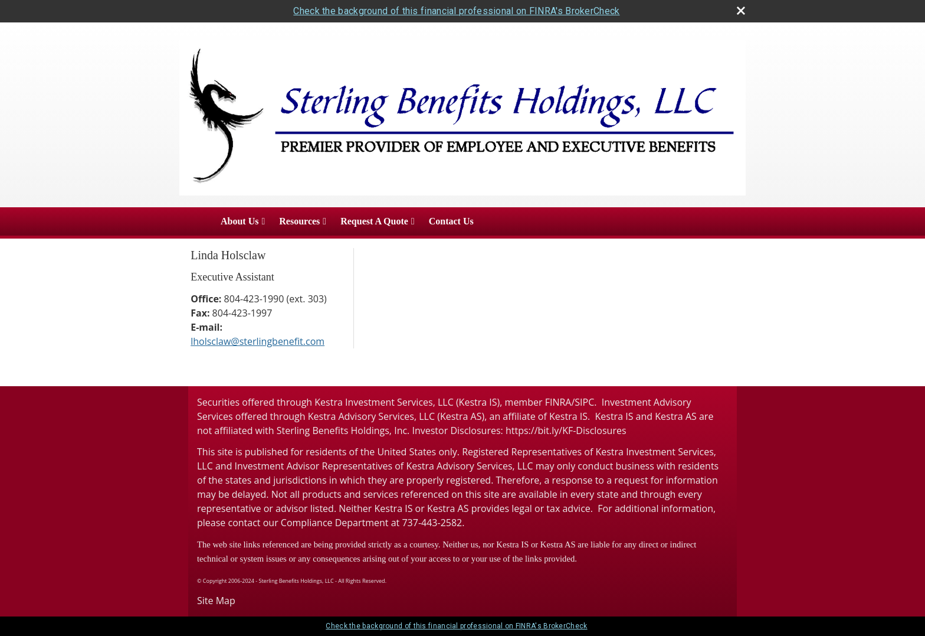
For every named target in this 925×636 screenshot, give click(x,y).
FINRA (558, 402)
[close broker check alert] (741, 10)
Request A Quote (374, 221)
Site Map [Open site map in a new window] (216, 600)
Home (196, 221)
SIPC (584, 402)
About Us (239, 221)
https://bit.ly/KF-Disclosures (566, 430)
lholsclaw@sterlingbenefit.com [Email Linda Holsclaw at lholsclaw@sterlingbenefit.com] (257, 341)
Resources (299, 221)
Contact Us (451, 221)
